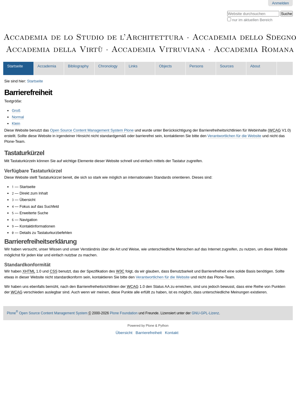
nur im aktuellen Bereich (252, 20)
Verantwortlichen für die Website (234, 136)
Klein (16, 123)
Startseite (15, 66)
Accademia (47, 66)
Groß (16, 110)
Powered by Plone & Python (148, 325)
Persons (196, 66)
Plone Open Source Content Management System (47, 313)
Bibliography (78, 66)
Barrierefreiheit (149, 332)
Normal (18, 117)
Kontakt (171, 332)
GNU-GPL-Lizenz (205, 313)
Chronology (107, 66)
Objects (165, 66)
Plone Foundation (124, 313)
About (255, 66)
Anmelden (280, 3)
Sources (227, 66)
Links (133, 66)
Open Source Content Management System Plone (92, 130)
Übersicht (124, 332)
